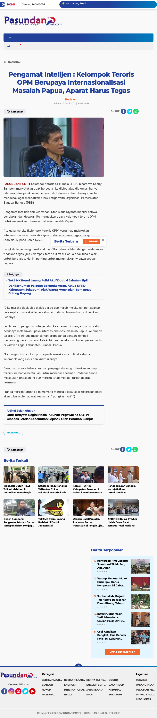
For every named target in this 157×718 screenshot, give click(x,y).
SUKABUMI (115, 694)
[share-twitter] (129, 111)
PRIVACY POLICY (146, 694)
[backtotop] (78, 667)
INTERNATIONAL (74, 689)
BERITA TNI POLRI (97, 679)
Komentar (15, 111)
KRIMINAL (115, 689)
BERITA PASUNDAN (53, 679)
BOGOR (113, 679)
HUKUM (46, 689)
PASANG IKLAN (145, 684)
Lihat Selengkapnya (122, 651)
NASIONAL (13, 432)
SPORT (90, 694)
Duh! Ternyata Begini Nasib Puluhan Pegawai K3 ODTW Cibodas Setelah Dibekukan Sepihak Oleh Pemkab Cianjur (50, 417)
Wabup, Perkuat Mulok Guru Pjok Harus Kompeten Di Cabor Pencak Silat (112, 582)
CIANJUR (47, 684)
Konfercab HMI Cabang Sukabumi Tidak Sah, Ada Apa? (112, 564)
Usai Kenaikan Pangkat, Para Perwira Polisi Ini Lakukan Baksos (111, 635)
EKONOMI (70, 684)
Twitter (27, 693)
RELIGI (68, 694)
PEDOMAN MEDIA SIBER (146, 689)
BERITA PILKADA (74, 679)
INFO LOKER (143, 699)
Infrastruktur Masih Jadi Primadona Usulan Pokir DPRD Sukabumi (110, 617)
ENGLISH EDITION (97, 684)
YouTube (35, 693)
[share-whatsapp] (136, 111)
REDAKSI (141, 679)
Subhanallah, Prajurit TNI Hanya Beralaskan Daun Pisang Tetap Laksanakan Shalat (111, 600)
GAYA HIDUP (116, 684)
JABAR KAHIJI (94, 689)
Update (91, 241)
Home (11, 4)
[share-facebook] (123, 111)
